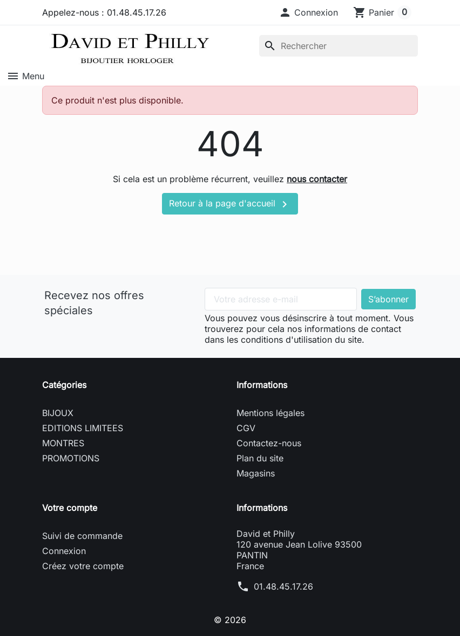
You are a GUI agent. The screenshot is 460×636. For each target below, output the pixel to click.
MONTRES (63, 443)
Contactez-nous (268, 443)
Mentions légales (270, 412)
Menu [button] (25, 76)
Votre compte (69, 507)
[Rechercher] (338, 46)
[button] (308, 12)
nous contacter (317, 179)
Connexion (64, 550)
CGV (245, 428)
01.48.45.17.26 (283, 586)
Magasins (255, 473)
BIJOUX (57, 412)
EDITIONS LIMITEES (82, 428)
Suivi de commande (82, 535)
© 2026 (230, 619)
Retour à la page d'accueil (230, 204)
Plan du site (259, 458)
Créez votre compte (83, 566)
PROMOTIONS (70, 458)
